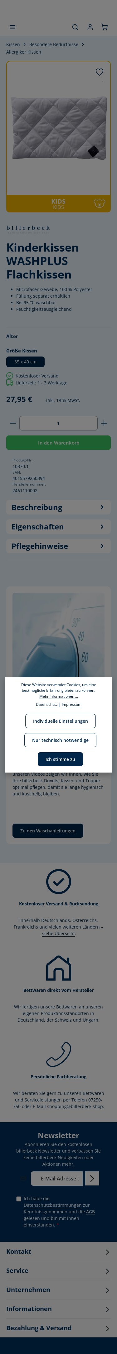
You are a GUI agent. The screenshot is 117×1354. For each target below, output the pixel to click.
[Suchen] (75, 27)
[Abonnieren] (92, 1178)
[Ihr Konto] (90, 27)
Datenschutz (47, 704)
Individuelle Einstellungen (60, 721)
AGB (90, 1212)
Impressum (71, 704)
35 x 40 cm (25, 362)
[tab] (58, 507)
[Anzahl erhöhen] (104, 423)
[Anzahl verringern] (13, 423)
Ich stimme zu (60, 759)
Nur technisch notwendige (60, 740)
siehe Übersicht (58, 933)
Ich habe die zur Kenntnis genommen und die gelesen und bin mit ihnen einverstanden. (59, 1211)
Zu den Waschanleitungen (48, 831)
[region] (58, 136)
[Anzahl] (58, 423)
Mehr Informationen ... (58, 696)
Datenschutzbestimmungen (53, 1205)
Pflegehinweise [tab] (58, 546)
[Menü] (12, 27)
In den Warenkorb (58, 443)
